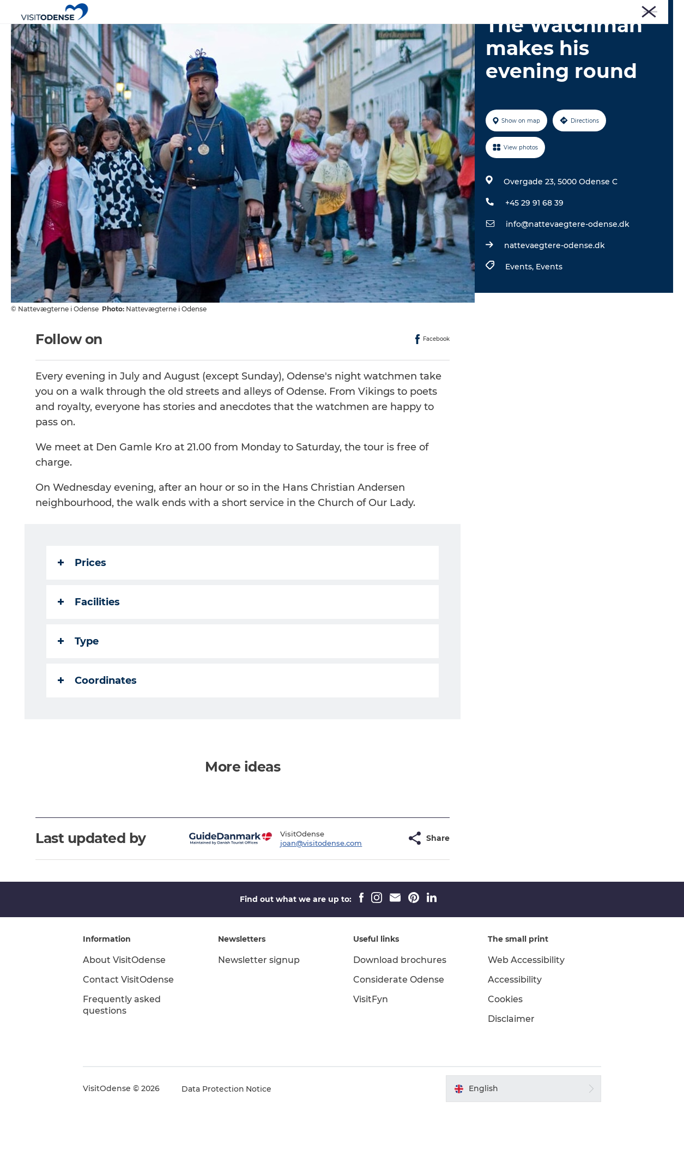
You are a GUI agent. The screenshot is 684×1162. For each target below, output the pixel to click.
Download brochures (399, 1012)
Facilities (89, 654)
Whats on (324, 35)
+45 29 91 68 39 (534, 255)
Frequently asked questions (124, 1057)
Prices (82, 615)
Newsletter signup (260, 1012)
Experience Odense (247, 35)
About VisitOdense (126, 1012)
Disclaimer (510, 1070)
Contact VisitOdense (130, 1031)
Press (524, 10)
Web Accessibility (525, 1012)
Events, (520, 318)
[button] (370, 890)
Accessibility (514, 1031)
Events (549, 318)
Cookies (504, 1051)
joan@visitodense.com (294, 894)
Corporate (560, 10)
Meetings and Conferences (630, 10)
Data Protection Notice (229, 1141)
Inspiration (454, 35)
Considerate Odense (398, 1031)
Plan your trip (388, 35)
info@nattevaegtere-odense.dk (567, 276)
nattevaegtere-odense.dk (554, 297)
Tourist (494, 10)
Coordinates (97, 732)
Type (78, 693)
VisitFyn (370, 1051)
